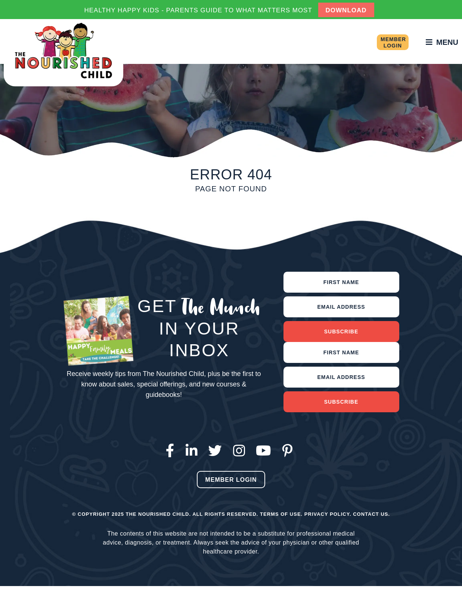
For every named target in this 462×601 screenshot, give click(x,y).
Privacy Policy (327, 514)
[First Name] (341, 352)
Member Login (393, 42)
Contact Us (370, 514)
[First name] (341, 282)
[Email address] (341, 306)
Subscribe (341, 332)
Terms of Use (280, 514)
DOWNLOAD (346, 10)
